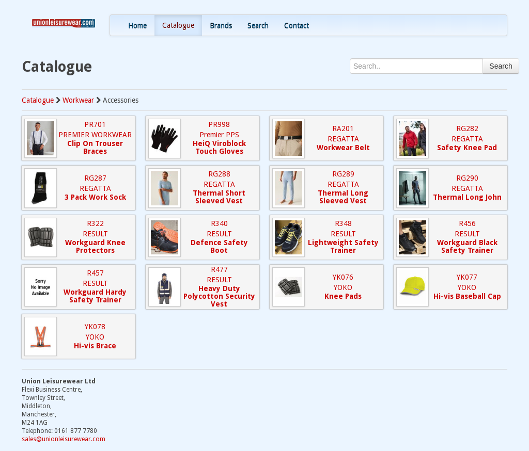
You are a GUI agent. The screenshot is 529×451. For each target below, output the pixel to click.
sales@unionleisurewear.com (63, 439)
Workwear (78, 100)
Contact (296, 25)
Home (137, 25)
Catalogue (178, 25)
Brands (221, 25)
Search (258, 25)
